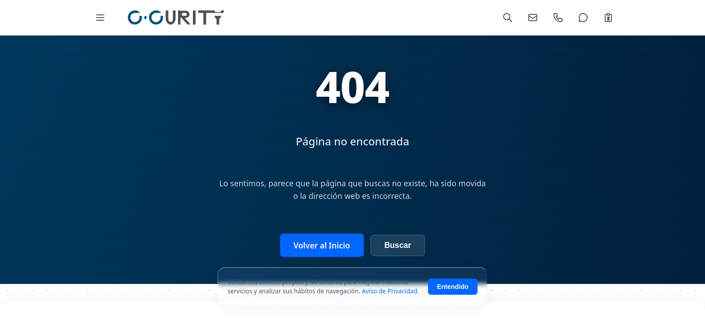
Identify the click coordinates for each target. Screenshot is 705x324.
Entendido (453, 289)
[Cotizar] (608, 17)
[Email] (533, 17)
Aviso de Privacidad (389, 294)
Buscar (397, 245)
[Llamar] (558, 17)
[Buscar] (507, 17)
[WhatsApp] (583, 17)
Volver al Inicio (322, 245)
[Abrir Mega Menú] (100, 17)
